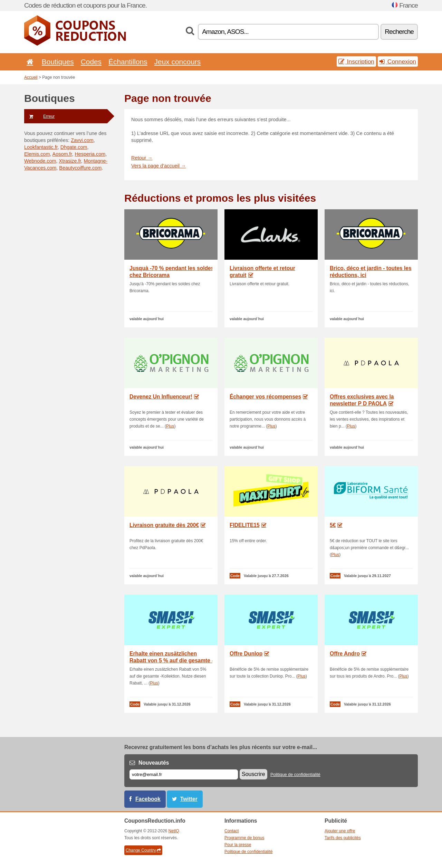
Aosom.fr (62, 154)
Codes (91, 62)
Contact (231, 831)
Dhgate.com (73, 147)
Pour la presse (237, 844)
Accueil (31, 77)
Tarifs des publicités (343, 837)
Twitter (189, 799)
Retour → (142, 158)
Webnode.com (40, 161)
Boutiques (58, 62)
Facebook (148, 799)
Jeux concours (177, 62)
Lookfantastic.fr (41, 147)
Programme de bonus (244, 837)
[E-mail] (183, 774)
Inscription (356, 61)
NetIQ (174, 831)
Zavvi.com (82, 140)
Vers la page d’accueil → (158, 166)
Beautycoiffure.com (80, 168)
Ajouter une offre (340, 831)
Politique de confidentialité (295, 774)
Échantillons (127, 62)
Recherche (399, 31)
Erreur (39, 116)
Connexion (397, 61)
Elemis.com (37, 154)
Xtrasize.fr (70, 161)
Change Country (143, 850)
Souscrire (253, 774)
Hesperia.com (90, 154)
